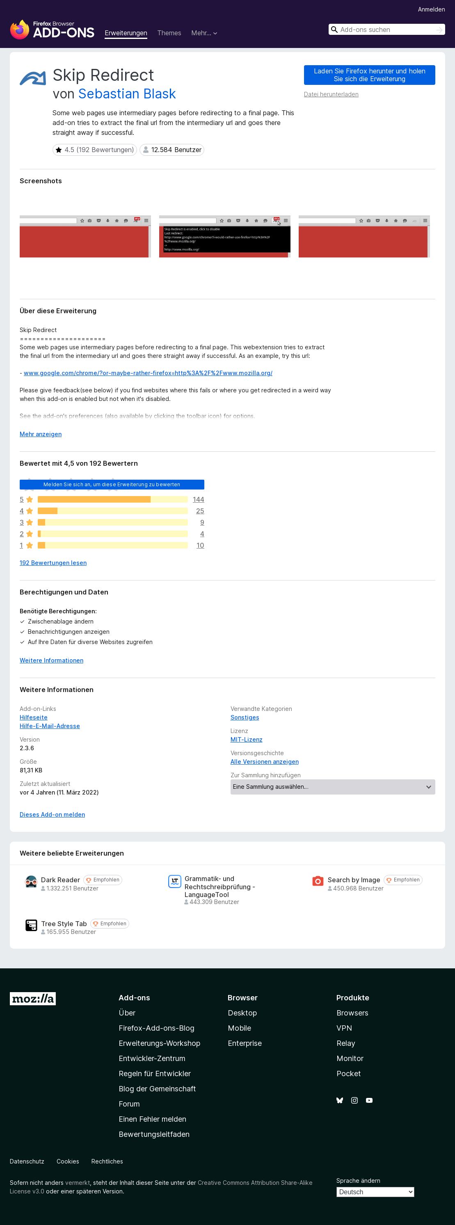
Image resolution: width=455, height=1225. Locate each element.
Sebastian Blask (127, 94)
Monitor (350, 1058)
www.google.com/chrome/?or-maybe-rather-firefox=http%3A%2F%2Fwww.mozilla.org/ (148, 372)
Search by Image (354, 880)
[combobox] (387, 29)
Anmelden (431, 9)
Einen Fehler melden (152, 1119)
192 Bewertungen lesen (53, 562)
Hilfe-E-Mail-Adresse (50, 725)
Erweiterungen (126, 33)
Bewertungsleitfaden (154, 1134)
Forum (129, 1104)
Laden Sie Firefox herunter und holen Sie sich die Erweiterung (369, 75)
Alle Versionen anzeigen (265, 761)
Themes (169, 33)
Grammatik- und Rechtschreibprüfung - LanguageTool (220, 886)
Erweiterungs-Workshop (159, 1043)
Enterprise (245, 1043)
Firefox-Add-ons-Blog (156, 1028)
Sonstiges (245, 717)
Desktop (242, 1013)
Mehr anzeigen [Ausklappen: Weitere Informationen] (41, 433)
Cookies (68, 1161)
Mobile (239, 1028)
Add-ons (134, 997)
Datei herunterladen (331, 94)
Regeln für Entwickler (155, 1073)
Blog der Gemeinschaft (157, 1088)
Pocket (348, 1073)
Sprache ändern (358, 1180)
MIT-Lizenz (247, 739)
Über (127, 1013)
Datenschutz (27, 1161)
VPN (344, 1028)
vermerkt (77, 1182)
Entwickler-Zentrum (152, 1058)
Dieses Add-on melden (52, 814)
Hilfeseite (34, 717)
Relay (345, 1043)
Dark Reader (60, 880)
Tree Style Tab (64, 924)
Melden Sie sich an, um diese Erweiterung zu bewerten (111, 484)
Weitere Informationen (51, 660)
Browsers (352, 1013)
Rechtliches (107, 1161)
